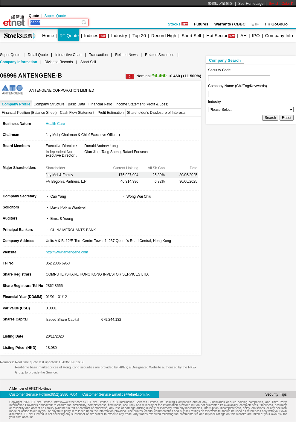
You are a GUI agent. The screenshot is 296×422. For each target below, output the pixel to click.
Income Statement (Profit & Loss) (141, 104)
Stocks (178, 24)
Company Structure (48, 104)
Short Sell (191, 35)
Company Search (225, 60)
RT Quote (69, 35)
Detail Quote (38, 55)
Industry (119, 35)
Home (48, 35)
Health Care (55, 124)
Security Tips (276, 394)
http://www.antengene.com (67, 252)
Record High (163, 35)
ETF (255, 24)
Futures (201, 24)
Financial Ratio (100, 104)
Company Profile (16, 104)
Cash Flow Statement (77, 113)
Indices (91, 35)
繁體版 (213, 3)
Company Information (18, 62)
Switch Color (281, 3)
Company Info (279, 35)
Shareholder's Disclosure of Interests (156, 113)
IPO (256, 35)
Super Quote (55, 16)
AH (243, 35)
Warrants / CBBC (229, 24)
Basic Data (76, 104)
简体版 (227, 3)
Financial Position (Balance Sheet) (29, 113)
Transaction (98, 55)
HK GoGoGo (276, 24)
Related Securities (159, 55)
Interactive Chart (68, 55)
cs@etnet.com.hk (135, 394)
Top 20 (139, 35)
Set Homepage (250, 3)
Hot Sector (217, 35)
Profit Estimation (110, 113)
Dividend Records (59, 62)
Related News (126, 55)
